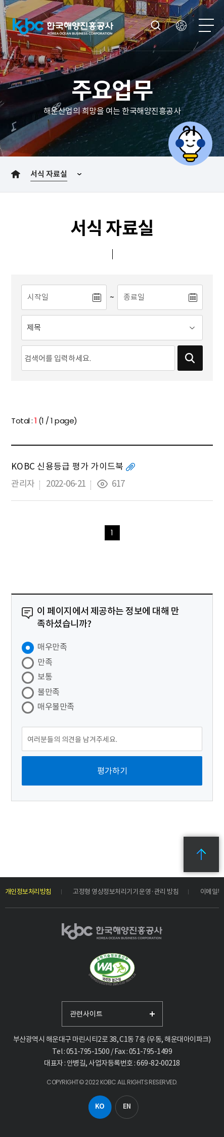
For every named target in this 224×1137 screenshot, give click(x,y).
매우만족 (52, 647)
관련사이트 (86, 1013)
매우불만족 (55, 706)
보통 (44, 677)
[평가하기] (112, 771)
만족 (44, 662)
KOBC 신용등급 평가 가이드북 (67, 466)
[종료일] (152, 297)
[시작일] (56, 297)
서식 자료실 (48, 174)
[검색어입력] (98, 358)
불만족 (48, 692)
